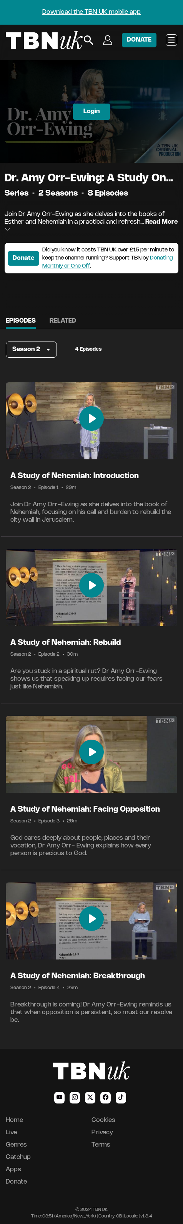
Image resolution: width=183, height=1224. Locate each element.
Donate (23, 258)
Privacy (102, 1132)
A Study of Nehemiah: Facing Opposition (85, 809)
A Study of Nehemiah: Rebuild (65, 642)
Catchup (18, 1157)
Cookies (103, 1120)
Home (14, 1120)
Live (11, 1132)
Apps (13, 1169)
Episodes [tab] (21, 321)
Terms (101, 1145)
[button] (31, 349)
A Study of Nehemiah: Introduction (74, 476)
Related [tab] (63, 321)
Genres (16, 1145)
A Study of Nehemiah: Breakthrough (77, 976)
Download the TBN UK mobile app (91, 12)
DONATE (139, 40)
